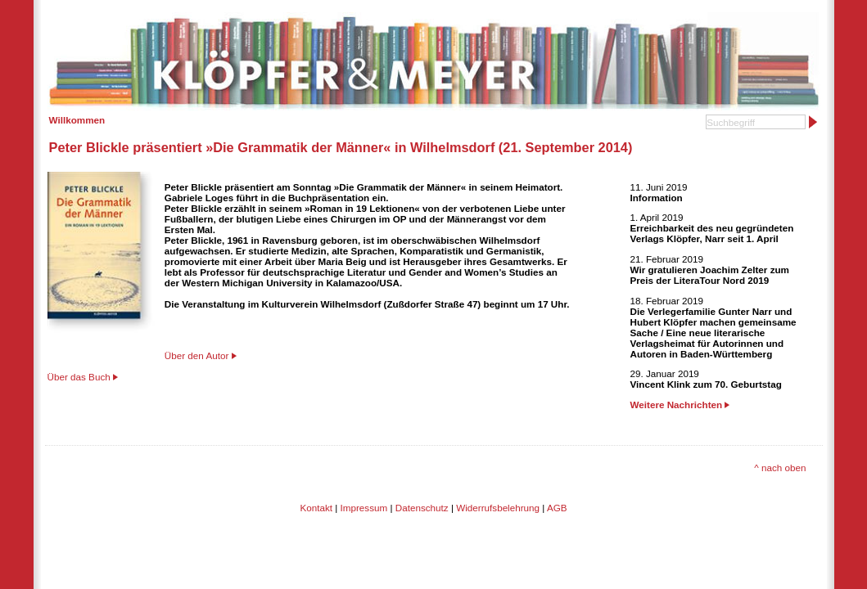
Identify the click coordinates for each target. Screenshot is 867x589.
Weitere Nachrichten (680, 404)
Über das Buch (79, 376)
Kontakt (316, 507)
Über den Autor (197, 355)
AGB (557, 507)
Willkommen (77, 120)
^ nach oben (780, 467)
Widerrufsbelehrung (498, 507)
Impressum (364, 507)
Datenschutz (422, 507)
